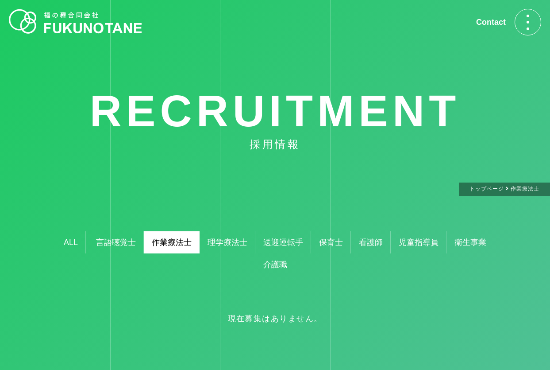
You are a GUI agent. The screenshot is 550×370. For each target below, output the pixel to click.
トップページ (486, 189)
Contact (491, 22)
